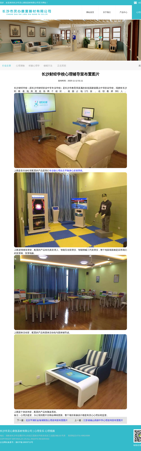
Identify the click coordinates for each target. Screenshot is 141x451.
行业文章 (6, 65)
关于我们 (107, 12)
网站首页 (90, 12)
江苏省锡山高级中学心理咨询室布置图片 (103, 420)
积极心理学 (34, 65)
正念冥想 (61, 65)
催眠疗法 (48, 65)
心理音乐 (39, 431)
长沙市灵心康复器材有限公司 (16, 431)
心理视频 (50, 431)
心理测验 (20, 65)
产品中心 (123, 12)
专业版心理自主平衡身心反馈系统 (65, 170)
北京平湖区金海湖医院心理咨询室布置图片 (47, 420)
